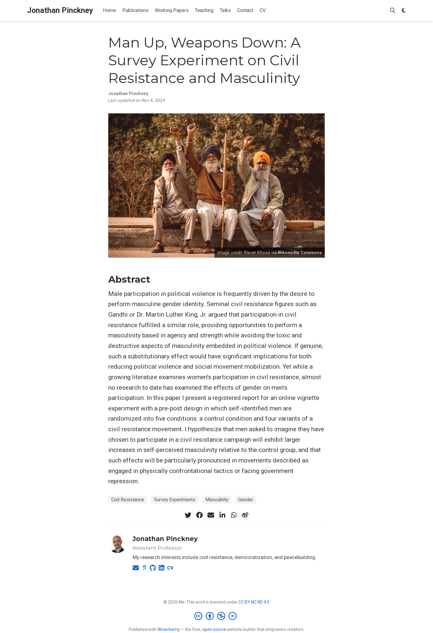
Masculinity (216, 499)
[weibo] (245, 515)
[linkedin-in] (222, 515)
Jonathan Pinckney (60, 10)
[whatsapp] (233, 515)
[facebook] (199, 515)
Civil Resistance (127, 499)
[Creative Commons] (216, 616)
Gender (245, 499)
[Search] (392, 10)
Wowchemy (168, 629)
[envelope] (210, 515)
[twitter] (187, 515)
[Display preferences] (404, 10)
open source (214, 629)
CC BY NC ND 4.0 (253, 602)
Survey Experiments (174, 499)
